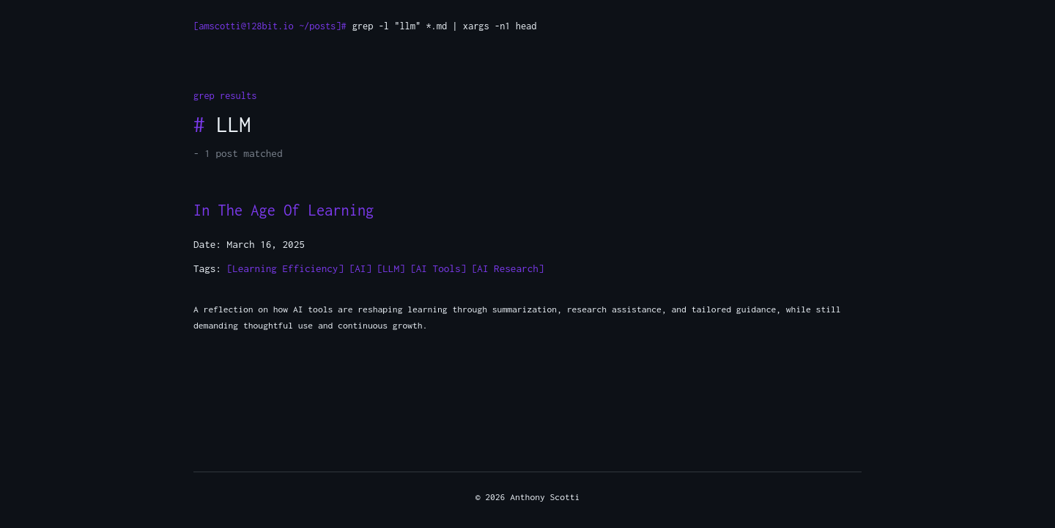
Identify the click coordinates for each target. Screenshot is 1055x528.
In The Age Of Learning (283, 210)
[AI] (360, 268)
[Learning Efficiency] (285, 268)
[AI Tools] (438, 268)
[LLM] (391, 268)
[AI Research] (508, 268)
